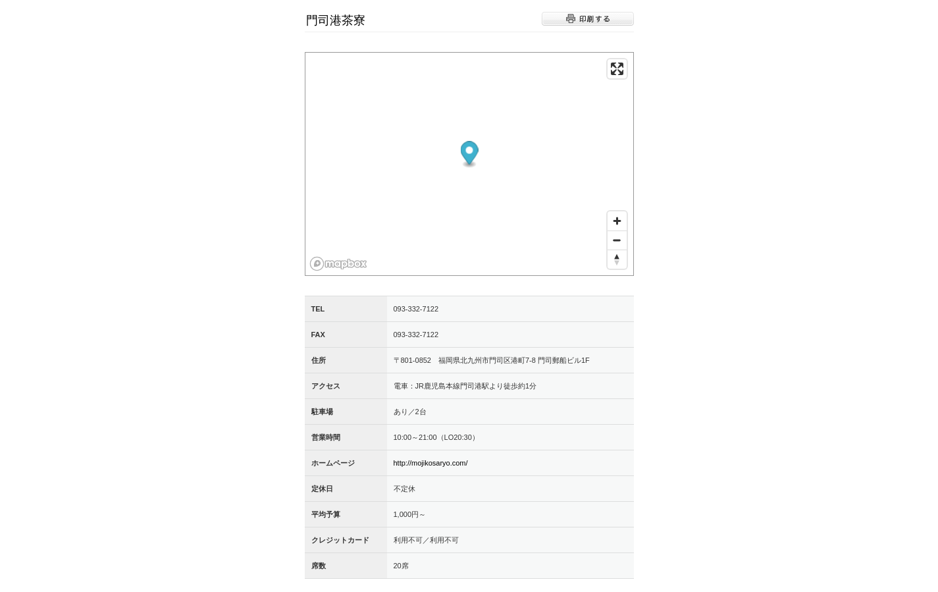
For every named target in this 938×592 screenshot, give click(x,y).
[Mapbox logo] (338, 263)
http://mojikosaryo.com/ (431, 463)
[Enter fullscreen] (617, 68)
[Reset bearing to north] (617, 259)
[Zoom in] (617, 220)
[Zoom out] (617, 240)
